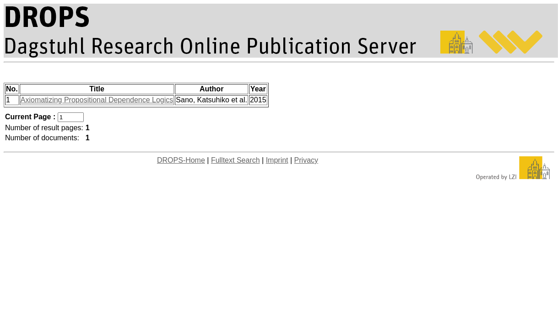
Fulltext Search (235, 160)
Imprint (277, 160)
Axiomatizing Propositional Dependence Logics (97, 100)
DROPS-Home (181, 160)
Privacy (306, 160)
